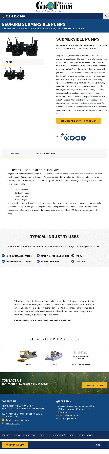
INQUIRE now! (94, 385)
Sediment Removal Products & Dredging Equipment (31, 28)
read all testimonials (80, 277)
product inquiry (15, 445)
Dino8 (54, 357)
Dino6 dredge (92, 100)
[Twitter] (72, 138)
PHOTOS (10, 62)
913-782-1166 (15, 16)
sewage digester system (85, 103)
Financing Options (67, 418)
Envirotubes (64, 412)
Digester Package (81, 357)
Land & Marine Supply (68, 415)
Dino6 (28, 357)
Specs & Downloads (45, 153)
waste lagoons (86, 93)
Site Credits (7, 435)
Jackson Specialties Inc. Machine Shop (76, 405)
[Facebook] (66, 138)
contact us (9, 401)
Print (67, 134)
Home (4, 28)
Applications (61, 82)
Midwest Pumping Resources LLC (74, 409)
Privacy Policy (30, 435)
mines (58, 93)
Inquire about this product (78, 120)
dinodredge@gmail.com (15, 420)
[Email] (77, 138)
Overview (14, 153)
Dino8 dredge (62, 103)
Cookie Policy (45, 435)
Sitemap (18, 435)
